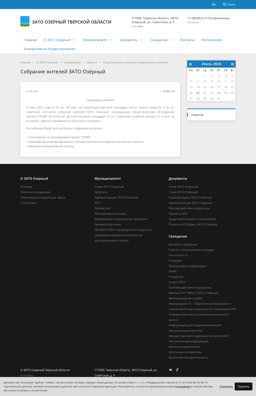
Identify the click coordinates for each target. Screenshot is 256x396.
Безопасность (178, 255)
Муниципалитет (95, 40)
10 (218, 81)
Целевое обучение (107, 224)
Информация (72, 62)
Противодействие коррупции (189, 208)
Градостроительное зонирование (192, 219)
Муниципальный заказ (110, 214)
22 (205, 93)
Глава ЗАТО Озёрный (183, 192)
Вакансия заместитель (184, 347)
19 (232, 87)
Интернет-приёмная (183, 244)
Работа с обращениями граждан (191, 250)
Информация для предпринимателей (195, 325)
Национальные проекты (186, 331)
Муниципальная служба (185, 298)
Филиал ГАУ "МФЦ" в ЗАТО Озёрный (194, 293)
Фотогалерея (212, 40)
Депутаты (101, 192)
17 (218, 87)
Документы (129, 40)
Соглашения (182, 386)
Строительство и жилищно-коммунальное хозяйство (136, 62)
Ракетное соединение (35, 192)
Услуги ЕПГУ (177, 282)
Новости (92, 62)
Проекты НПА (178, 214)
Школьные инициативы (185, 352)
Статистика (28, 203)
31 (218, 98)
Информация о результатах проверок (120, 219)
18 (225, 87)
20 (191, 93)
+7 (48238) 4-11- (197, 18)
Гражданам (158, 40)
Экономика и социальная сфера (42, 197)
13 (191, 87)
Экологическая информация (188, 341)
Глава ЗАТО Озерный (109, 187)
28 (198, 98)
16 (211, 87)
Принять (244, 386)
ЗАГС (97, 203)
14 (198, 87)
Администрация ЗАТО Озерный (116, 197)
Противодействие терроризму (190, 287)
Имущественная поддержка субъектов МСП (199, 336)
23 (211, 93)
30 (211, 98)
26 (232, 93)
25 (225, 93)
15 (205, 87)
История (26, 187)
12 (232, 81)
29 (205, 98)
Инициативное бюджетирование (49, 49)
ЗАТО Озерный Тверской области (66, 21)
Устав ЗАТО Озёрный (183, 187)
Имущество (102, 208)
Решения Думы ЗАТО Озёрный (190, 197)
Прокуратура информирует (188, 266)
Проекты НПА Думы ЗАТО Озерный (193, 224)
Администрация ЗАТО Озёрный (190, 203)
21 (198, 93)
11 (225, 81)
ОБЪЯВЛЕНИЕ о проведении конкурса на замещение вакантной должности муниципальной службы (122, 235)
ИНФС (173, 271)
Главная (30, 40)
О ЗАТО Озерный (57, 40)
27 (191, 98)
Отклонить (226, 386)
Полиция (175, 261)
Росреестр (176, 277)
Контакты (187, 40)
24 (218, 93)
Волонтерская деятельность (188, 357)
